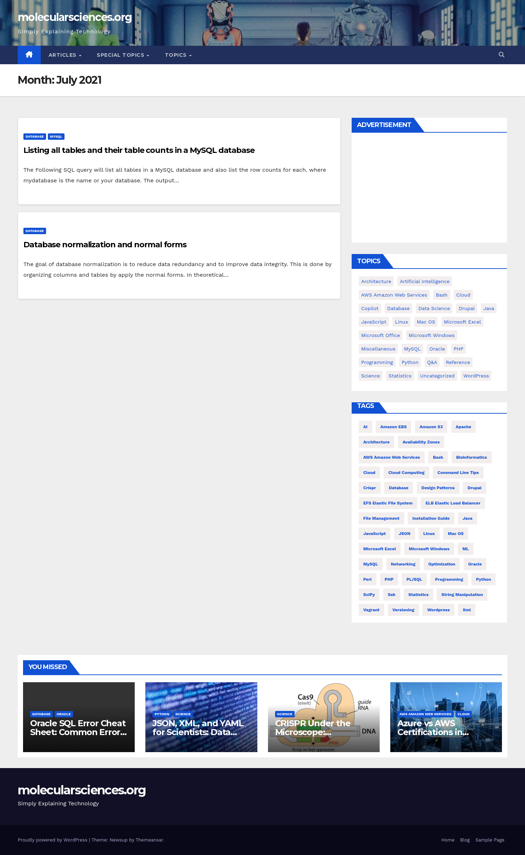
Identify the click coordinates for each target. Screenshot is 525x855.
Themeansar (149, 840)
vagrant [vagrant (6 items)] (371, 609)
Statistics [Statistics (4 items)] (400, 376)
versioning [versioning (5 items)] (403, 609)
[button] (501, 54)
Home (447, 840)
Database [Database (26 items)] (398, 487)
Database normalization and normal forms (104, 244)
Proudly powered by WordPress (53, 840)
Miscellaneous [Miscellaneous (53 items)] (378, 349)
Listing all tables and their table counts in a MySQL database (139, 150)
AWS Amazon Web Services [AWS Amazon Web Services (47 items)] (391, 457)
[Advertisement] (429, 189)
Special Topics (121, 55)
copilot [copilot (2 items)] (370, 308)
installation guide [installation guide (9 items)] (430, 518)
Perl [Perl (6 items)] (367, 579)
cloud (464, 714)
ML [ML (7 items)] (465, 548)
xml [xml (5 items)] (467, 609)
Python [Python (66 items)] (483, 579)
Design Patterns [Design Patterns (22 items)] (438, 487)
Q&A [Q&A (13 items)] (432, 362)
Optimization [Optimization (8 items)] (441, 564)
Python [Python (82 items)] (410, 362)
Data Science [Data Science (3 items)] (434, 308)
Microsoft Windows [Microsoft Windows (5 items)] (432, 335)
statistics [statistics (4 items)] (418, 594)
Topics (177, 55)
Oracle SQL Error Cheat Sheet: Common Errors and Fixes (77, 732)
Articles (63, 55)
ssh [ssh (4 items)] (392, 594)
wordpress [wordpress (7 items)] (438, 609)
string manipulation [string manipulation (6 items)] (462, 594)
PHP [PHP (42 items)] (458, 349)
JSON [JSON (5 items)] (404, 533)
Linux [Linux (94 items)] (401, 322)
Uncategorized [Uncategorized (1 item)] (437, 376)
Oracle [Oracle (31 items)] (437, 349)
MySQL (56, 136)
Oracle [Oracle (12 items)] (475, 564)
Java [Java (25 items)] (489, 308)
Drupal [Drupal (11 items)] (467, 308)
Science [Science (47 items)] (370, 376)
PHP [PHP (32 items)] (389, 579)
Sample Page (489, 840)
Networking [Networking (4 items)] (403, 564)
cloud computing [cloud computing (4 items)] (406, 472)
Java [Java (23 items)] (468, 518)
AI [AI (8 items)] (365, 426)
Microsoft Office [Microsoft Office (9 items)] (380, 335)
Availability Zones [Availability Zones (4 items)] (421, 442)
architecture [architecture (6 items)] (376, 442)
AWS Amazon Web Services (426, 714)
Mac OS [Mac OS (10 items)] (456, 533)
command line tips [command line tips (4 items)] (458, 472)
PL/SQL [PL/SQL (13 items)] (414, 579)
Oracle (64, 714)
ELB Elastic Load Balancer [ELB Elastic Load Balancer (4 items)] (452, 503)
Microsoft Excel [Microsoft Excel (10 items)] (379, 548)
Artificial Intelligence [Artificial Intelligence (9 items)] (424, 281)
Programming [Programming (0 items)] (377, 362)
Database (35, 136)
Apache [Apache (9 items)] (463, 426)
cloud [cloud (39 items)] (463, 295)
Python (162, 714)
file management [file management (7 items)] (381, 518)
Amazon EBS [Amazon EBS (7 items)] (393, 426)
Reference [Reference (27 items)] (458, 362)
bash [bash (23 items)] (441, 295)
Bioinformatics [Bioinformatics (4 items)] (471, 457)
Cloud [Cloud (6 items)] (369, 472)
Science (183, 714)
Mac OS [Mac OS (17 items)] (426, 322)
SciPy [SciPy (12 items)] (369, 594)
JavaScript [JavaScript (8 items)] (374, 533)
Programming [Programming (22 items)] (449, 579)
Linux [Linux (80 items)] (429, 533)
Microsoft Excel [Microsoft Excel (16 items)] (462, 322)
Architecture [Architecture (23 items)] (376, 281)
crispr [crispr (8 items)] (369, 487)
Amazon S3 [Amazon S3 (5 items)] (431, 426)
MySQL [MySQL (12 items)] (412, 349)
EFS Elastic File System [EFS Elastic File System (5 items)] (388, 503)
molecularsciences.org (75, 17)
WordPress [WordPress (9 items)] (476, 376)
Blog (465, 840)
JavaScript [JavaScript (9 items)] (373, 322)
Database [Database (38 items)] (398, 308)
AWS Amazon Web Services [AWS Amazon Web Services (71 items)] (394, 295)
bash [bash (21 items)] (438, 457)
